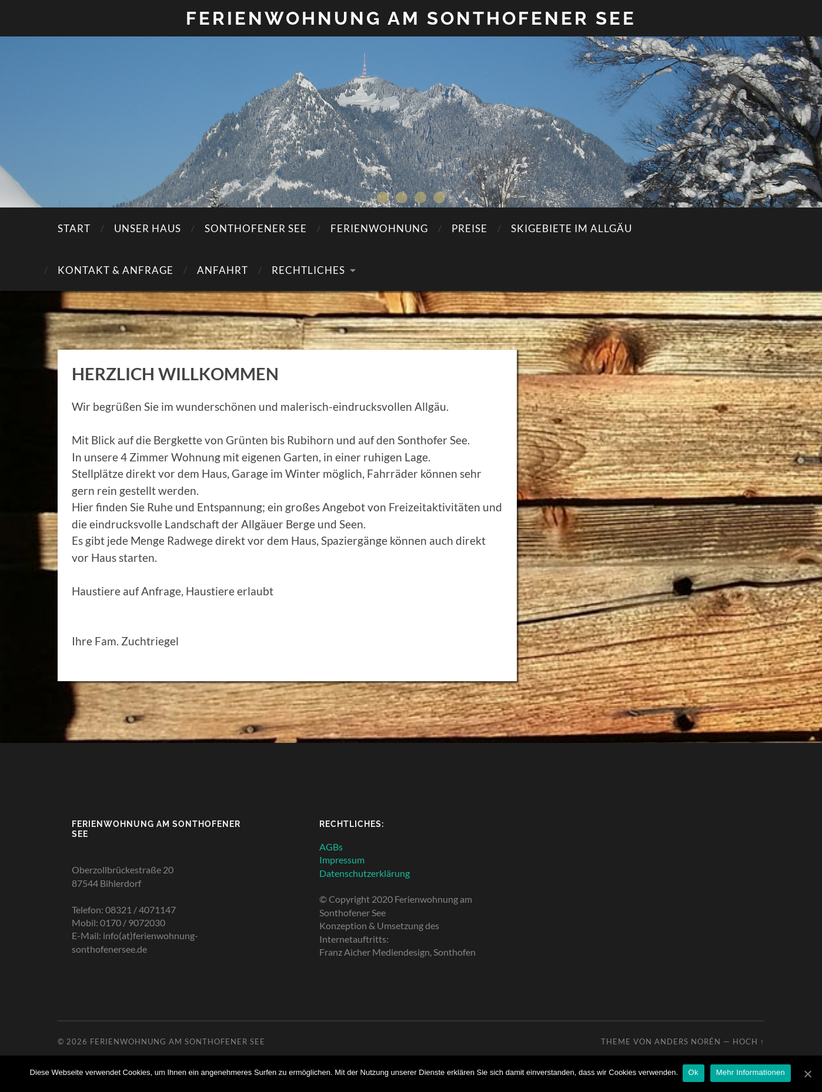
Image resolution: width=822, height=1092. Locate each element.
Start (74, 228)
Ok (695, 1073)
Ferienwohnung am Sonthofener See (411, 18)
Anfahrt (222, 270)
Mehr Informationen (751, 1073)
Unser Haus (147, 228)
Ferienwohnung (379, 228)
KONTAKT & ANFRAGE (115, 270)
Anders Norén (687, 1041)
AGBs (331, 846)
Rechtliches (308, 270)
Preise (469, 228)
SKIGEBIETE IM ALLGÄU (571, 228)
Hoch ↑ (748, 1041)
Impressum (342, 859)
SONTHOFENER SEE (256, 228)
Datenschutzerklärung (364, 872)
